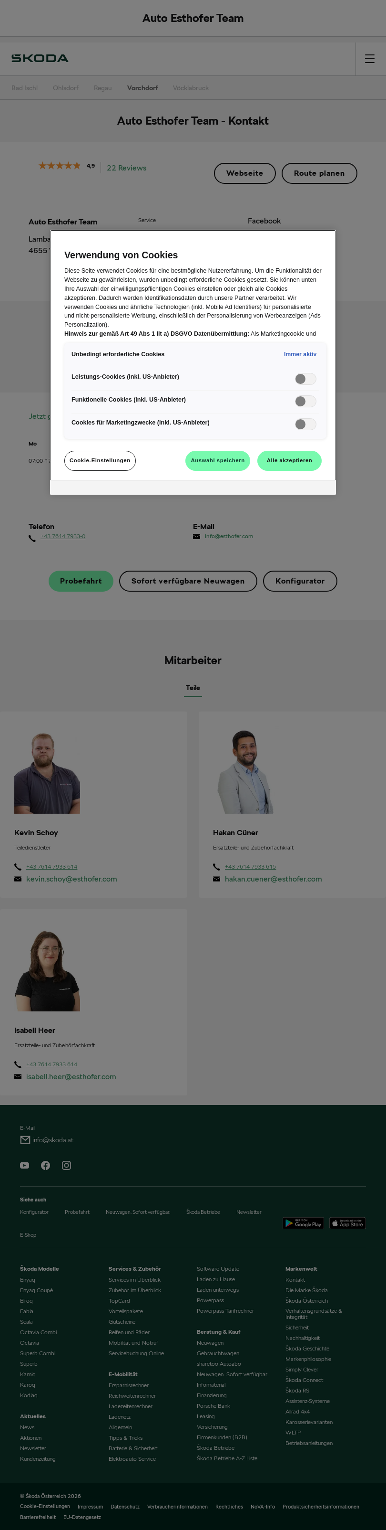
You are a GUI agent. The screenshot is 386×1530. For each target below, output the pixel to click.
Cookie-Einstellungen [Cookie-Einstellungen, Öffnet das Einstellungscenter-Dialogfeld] (100, 460)
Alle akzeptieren (290, 460)
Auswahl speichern (217, 460)
